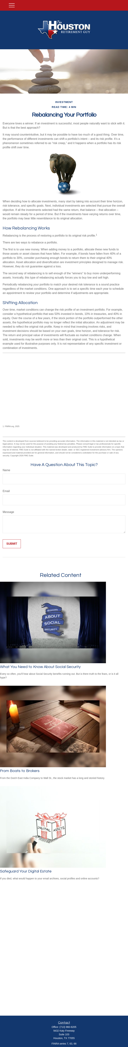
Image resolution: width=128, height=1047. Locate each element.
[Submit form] (12, 543)
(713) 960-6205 (67, 1027)
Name (6, 470)
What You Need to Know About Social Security (40, 667)
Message (8, 511)
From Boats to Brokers (20, 771)
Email (6, 491)
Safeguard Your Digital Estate (26, 871)
